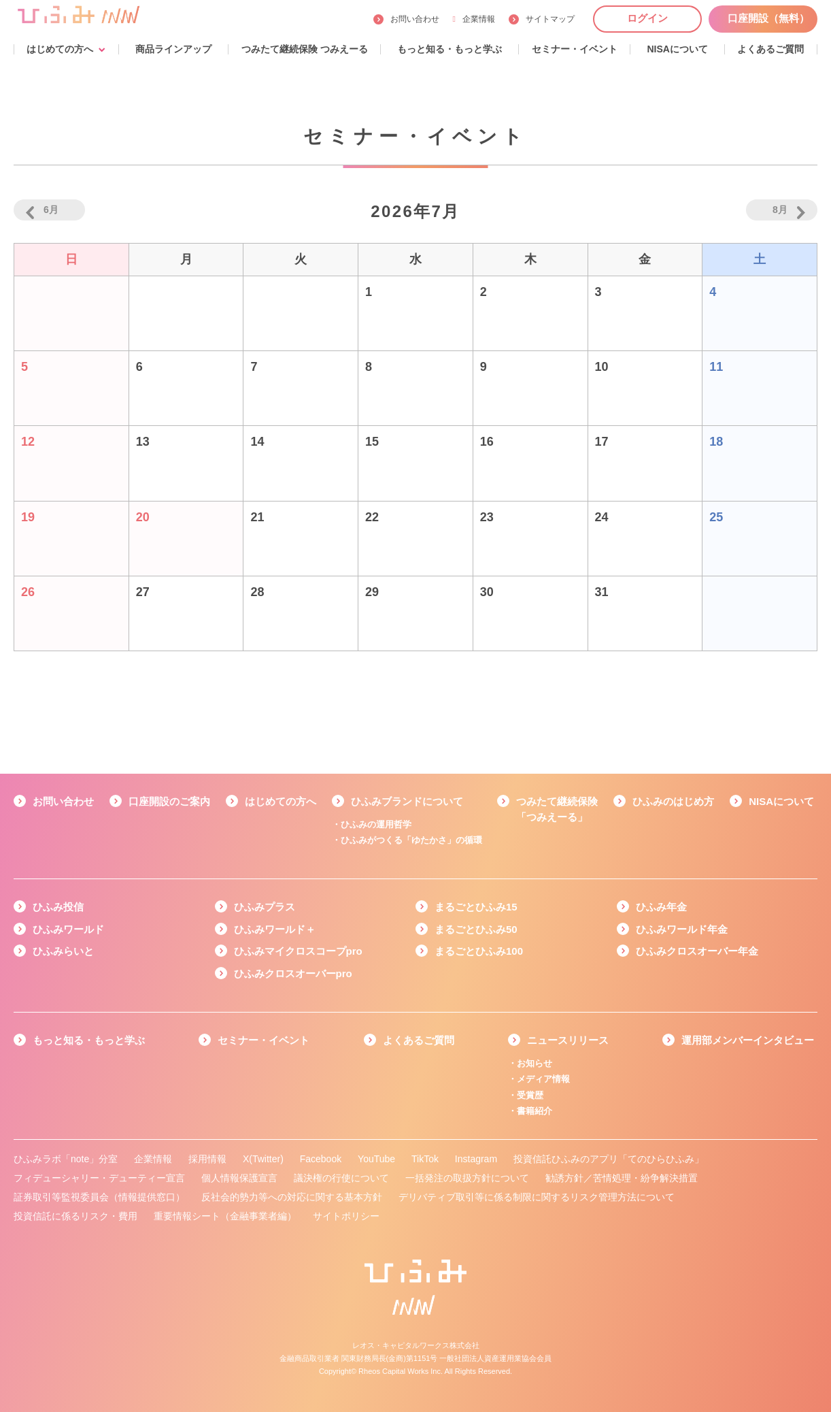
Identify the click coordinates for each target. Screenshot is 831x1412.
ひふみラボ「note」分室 (66, 1158)
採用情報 (207, 1158)
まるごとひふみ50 (476, 929)
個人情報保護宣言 (239, 1177)
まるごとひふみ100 (479, 951)
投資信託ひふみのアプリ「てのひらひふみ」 (608, 1158)
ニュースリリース (568, 1040)
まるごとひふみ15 (476, 907)
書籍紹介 (534, 1111)
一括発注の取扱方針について (467, 1177)
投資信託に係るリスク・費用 (75, 1216)
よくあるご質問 (418, 1040)
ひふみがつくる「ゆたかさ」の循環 (411, 840)
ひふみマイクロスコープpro (298, 951)
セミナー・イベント (263, 1040)
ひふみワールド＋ (275, 929)
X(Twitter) (263, 1158)
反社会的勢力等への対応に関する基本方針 (291, 1197)
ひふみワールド (68, 929)
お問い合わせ (414, 19)
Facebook (320, 1158)
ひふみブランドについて (407, 801)
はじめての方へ (280, 801)
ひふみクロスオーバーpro (293, 973)
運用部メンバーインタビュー (747, 1040)
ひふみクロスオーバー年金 (697, 951)
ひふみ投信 (58, 907)
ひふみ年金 (661, 907)
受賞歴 (530, 1095)
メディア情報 (543, 1079)
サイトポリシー (346, 1216)
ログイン (647, 18)
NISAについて (781, 801)
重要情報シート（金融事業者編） (225, 1216)
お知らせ (534, 1063)
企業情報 (474, 19)
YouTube (376, 1158)
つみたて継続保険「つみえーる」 (557, 809)
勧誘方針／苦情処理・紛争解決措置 (621, 1177)
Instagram (476, 1158)
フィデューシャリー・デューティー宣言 (99, 1177)
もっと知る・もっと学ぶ (89, 1040)
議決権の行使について (341, 1177)
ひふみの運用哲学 (376, 824)
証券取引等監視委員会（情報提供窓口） (99, 1197)
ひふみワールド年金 (682, 929)
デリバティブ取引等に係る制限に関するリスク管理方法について (536, 1197)
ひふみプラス (264, 907)
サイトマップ (550, 19)
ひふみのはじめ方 (673, 801)
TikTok (425, 1158)
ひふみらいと (63, 951)
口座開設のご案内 (169, 801)
